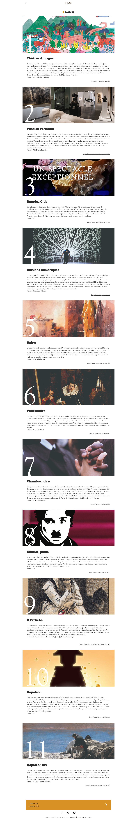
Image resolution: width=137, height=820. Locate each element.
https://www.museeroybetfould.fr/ (99, 434)
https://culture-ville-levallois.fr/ (100, 504)
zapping (69, 11)
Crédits (89, 817)
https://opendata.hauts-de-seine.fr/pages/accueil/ (95, 644)
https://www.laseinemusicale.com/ (99, 572)
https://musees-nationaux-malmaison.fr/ (97, 785)
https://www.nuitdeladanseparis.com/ (98, 222)
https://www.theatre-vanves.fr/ (100, 81)
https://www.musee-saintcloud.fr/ (99, 717)
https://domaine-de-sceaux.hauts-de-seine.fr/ (96, 154)
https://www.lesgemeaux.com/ (100, 295)
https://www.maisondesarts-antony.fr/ (98, 363)
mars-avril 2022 (67, 804)
